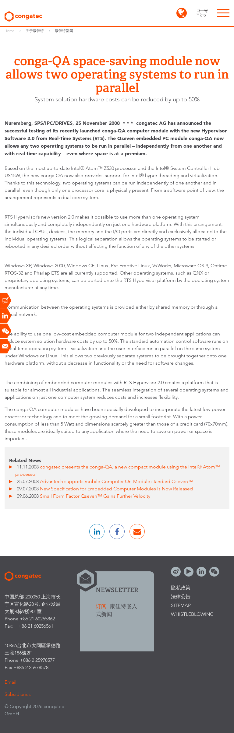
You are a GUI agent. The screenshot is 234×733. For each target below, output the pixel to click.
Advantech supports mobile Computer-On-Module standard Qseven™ (116, 481)
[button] (97, 531)
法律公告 (180, 596)
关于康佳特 (35, 30)
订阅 (102, 606)
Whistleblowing (192, 614)
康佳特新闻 (64, 30)
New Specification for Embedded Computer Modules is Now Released (116, 489)
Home (10, 30)
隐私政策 (180, 588)
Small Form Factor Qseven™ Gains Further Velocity (95, 496)
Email (10, 682)
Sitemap (181, 605)
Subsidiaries (18, 694)
